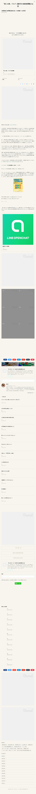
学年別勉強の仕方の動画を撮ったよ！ (8, 428)
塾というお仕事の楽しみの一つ (6, 500)
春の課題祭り (3, 491)
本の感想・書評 (17, 749)
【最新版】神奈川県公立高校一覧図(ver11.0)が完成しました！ (16, 616)
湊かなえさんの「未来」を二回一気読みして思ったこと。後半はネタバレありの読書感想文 (20, 661)
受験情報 (26, 751)
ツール (24, 749)
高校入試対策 (11, 747)
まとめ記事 (24, 747)
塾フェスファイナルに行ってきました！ (8, 437)
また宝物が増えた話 (4, 464)
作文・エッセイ (5, 751)
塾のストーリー (12, 753)
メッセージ (4, 753)
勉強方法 (19, 751)
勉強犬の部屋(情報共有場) (18, 555)
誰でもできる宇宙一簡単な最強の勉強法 (24, 753)
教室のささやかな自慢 (5, 473)
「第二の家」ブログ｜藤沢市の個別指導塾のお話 (18, 5)
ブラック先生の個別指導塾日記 (7, 749)
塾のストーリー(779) (4, 203)
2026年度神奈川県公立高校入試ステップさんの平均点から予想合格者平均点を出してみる (20, 631)
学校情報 (30, 747)
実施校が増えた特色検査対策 (11, 163)
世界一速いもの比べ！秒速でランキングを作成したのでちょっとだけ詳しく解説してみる (20, 641)
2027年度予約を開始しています (7, 410)
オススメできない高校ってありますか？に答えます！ (10, 401)
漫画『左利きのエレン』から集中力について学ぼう (14, 656)
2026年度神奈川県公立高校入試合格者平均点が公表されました (16, 666)
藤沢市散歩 (17, 747)
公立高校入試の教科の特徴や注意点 (7, 419)
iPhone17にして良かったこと (6, 446)
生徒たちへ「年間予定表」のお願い (7, 455)
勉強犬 (7, 386)
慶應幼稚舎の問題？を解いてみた (12, 636)
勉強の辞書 (4, 747)
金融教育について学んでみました (7, 482)
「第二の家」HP (18, 550)
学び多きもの (13, 751)
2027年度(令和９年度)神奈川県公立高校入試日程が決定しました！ (17, 651)
